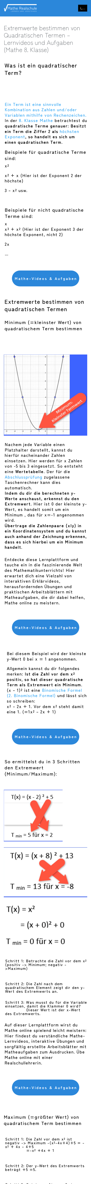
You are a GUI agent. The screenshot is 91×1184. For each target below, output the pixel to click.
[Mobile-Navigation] (82, 8)
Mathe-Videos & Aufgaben (46, 278)
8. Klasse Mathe (36, 120)
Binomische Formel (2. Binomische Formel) (44, 692)
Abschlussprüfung (23, 477)
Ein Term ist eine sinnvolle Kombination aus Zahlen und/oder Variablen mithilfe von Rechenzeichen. (46, 109)
